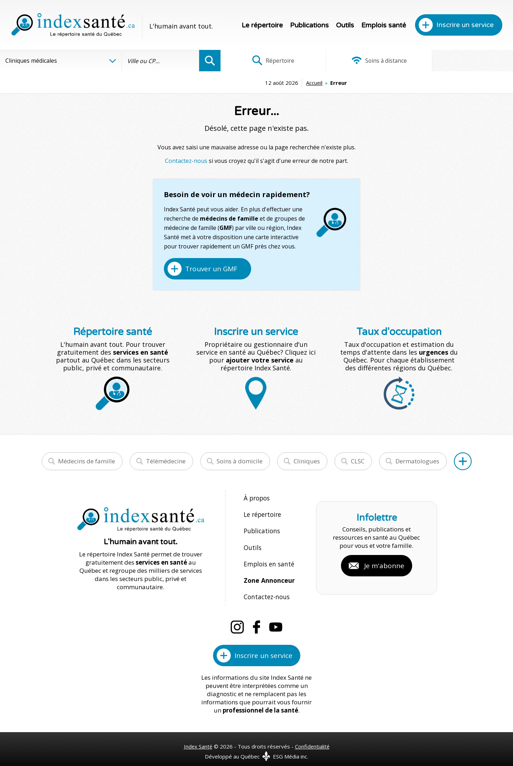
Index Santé (197, 738)
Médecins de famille (86, 461)
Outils (345, 25)
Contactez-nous (186, 161)
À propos (256, 498)
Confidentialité (312, 738)
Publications (309, 25)
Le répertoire (262, 25)
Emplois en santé (268, 559)
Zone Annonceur (269, 574)
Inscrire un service (465, 25)
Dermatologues (417, 461)
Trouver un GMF (211, 268)
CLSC (357, 461)
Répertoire (269, 60)
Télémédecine (166, 461)
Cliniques (307, 461)
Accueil (264, 82)
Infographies (464, 60)
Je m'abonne (384, 561)
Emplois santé (383, 25)
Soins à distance (366, 60)
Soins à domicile (240, 461)
